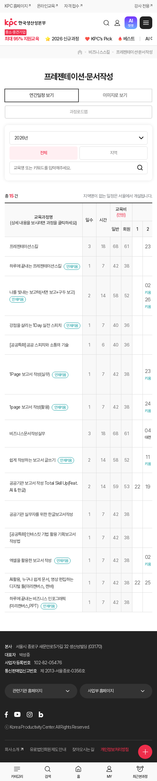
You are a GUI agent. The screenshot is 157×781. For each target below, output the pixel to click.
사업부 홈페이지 (100, 690)
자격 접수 (71, 6)
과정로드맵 (78, 111)
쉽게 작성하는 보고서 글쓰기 (32, 460)
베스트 (129, 39)
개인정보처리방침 (115, 749)
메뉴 (146, 22)
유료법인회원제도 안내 (48, 749)
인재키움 (72, 266)
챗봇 (131, 23)
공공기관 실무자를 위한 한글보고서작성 (41, 514)
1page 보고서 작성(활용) (29, 407)
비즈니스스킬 (99, 52)
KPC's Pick (101, 39)
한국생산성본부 (25, 23)
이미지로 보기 (115, 95)
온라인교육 (46, 6)
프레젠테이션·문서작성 (134, 52)
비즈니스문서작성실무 (27, 433)
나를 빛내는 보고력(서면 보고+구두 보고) (42, 292)
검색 (106, 22)
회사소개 (14, 749)
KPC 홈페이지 (16, 6)
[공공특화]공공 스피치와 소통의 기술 (38, 344)
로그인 (117, 22)
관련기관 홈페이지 (27, 690)
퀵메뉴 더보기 (145, 752)
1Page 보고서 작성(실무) (29, 374)
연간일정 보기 (41, 95)
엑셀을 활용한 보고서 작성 (30, 560)
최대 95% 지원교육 (22, 39)
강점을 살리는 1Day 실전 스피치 (35, 325)
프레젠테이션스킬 (23, 246)
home (80, 52)
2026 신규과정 (65, 39)
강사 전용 (141, 6)
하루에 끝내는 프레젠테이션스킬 (35, 266)
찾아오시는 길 (83, 749)
